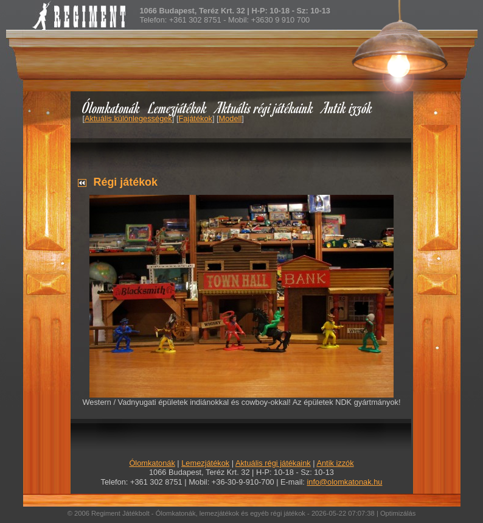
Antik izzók (347, 107)
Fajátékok (195, 118)
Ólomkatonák (111, 107)
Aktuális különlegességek (128, 118)
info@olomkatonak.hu (344, 481)
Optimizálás (397, 513)
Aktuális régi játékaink (264, 107)
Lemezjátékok (178, 107)
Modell (230, 118)
